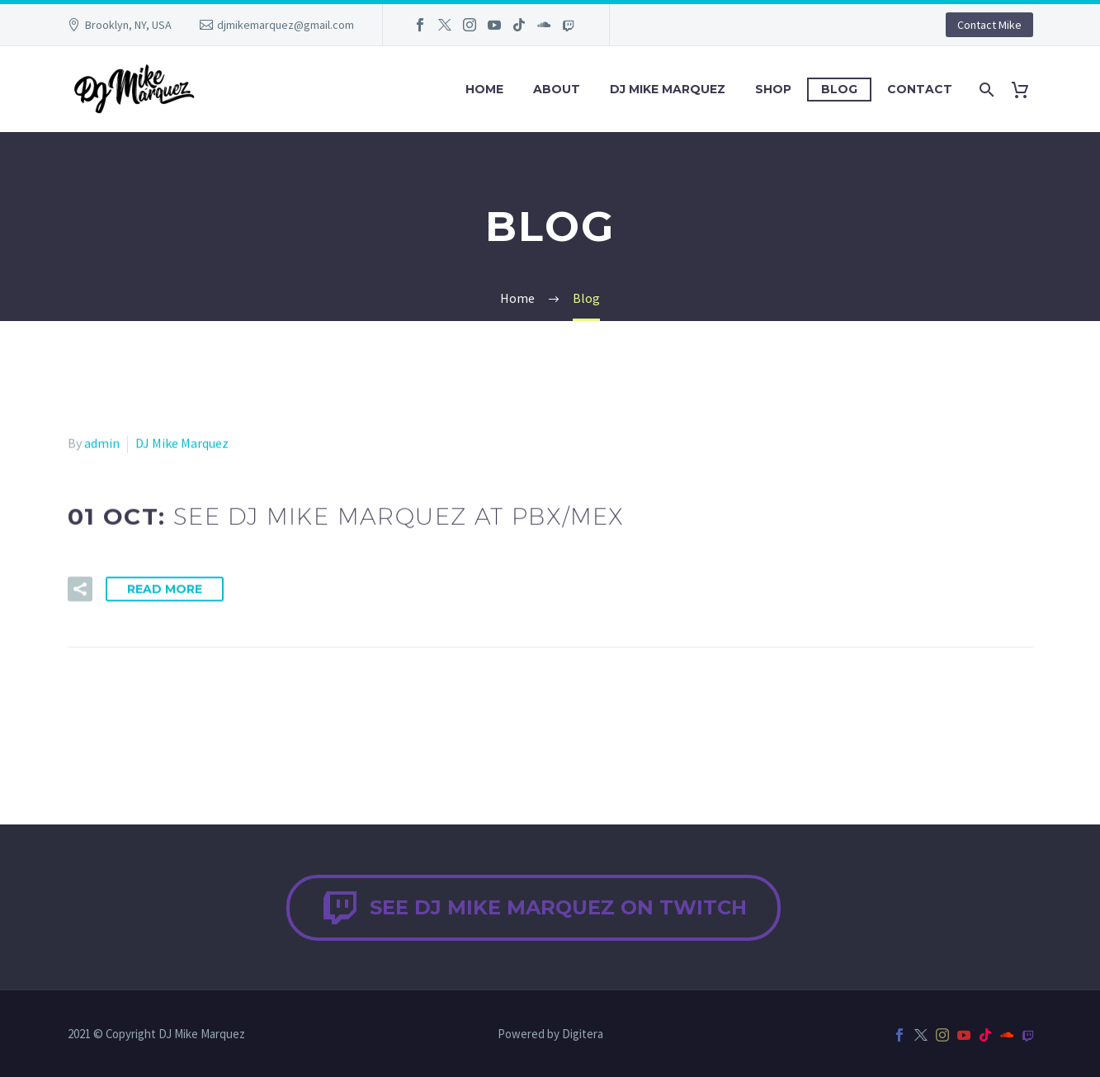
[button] (80, 590)
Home (484, 89)
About (556, 89)
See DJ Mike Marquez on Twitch (533, 908)
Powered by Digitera (550, 1034)
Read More (164, 590)
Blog (839, 89)
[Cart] (1027, 89)
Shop (773, 89)
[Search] (986, 89)
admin (102, 445)
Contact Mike (989, 24)
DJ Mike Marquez (667, 89)
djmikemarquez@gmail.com (285, 24)
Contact (919, 89)
